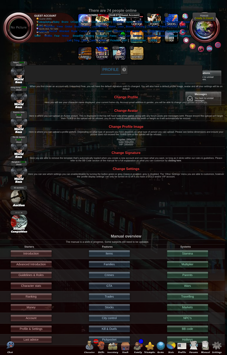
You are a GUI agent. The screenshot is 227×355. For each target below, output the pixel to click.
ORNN (153, 40)
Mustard (49, 26)
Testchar (118, 31)
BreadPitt (78, 35)
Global (68, 26)
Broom (129, 26)
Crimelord (152, 26)
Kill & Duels (109, 329)
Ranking (31, 296)
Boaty (77, 26)
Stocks (109, 307)
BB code (187, 329)
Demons (137, 35)
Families (109, 264)
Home (161, 31)
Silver (37, 35)
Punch (93, 31)
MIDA (152, 31)
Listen (183, 26)
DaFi (124, 40)
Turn (184, 31)
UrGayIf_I (75, 21)
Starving (140, 26)
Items (109, 253)
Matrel (112, 26)
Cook (94, 21)
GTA (109, 286)
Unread (173, 35)
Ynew (59, 26)
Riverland (118, 21)
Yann (147, 21)
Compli (83, 31)
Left (69, 40)
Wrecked (64, 31)
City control (109, 318)
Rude (74, 31)
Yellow (65, 35)
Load (109, 31)
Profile (110, 69)
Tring (76, 40)
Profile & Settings (31, 329)
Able (120, 35)
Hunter (129, 21)
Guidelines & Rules (31, 275)
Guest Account (130, 15)
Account (31, 318)
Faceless (42, 31)
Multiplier (187, 264)
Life (171, 21)
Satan (101, 15)
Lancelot (106, 21)
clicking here (174, 160)
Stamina (187, 253)
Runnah (173, 26)
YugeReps (185, 35)
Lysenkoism (173, 31)
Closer (139, 21)
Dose (84, 40)
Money (31, 307)
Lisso (121, 26)
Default (102, 40)
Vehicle (161, 35)
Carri (128, 35)
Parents (187, 275)
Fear (57, 35)
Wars (187, 286)
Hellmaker (102, 35)
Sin (165, 21)
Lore (127, 31)
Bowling (89, 35)
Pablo (113, 35)
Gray (144, 31)
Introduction (31, 253)
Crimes (109, 275)
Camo (92, 40)
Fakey (163, 26)
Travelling (187, 296)
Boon (178, 21)
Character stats (31, 286)
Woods (48, 35)
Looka (95, 26)
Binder (136, 31)
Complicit (149, 35)
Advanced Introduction (31, 264)
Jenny (86, 26)
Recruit (53, 31)
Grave (186, 21)
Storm (155, 21)
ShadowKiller (138, 40)
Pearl (104, 26)
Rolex (56, 21)
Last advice (31, 339)
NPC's (187, 318)
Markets (187, 307)
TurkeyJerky (44, 21)
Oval (101, 31)
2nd (85, 21)
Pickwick (115, 40)
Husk (40, 26)
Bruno (65, 21)
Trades (109, 296)
